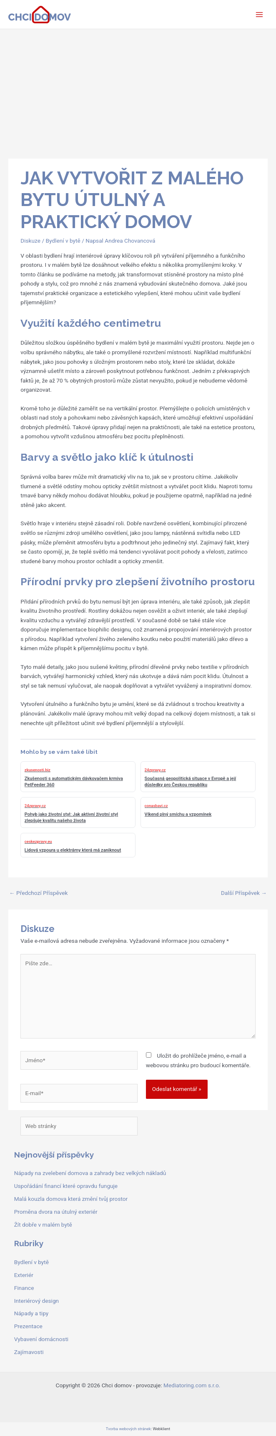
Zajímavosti (29, 1352)
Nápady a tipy (31, 1313)
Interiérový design (36, 1300)
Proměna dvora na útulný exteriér (56, 1211)
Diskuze (30, 240)
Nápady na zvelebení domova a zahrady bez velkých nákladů (90, 1173)
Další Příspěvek (244, 892)
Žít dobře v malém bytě (43, 1224)
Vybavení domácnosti (41, 1339)
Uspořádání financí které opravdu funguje (66, 1186)
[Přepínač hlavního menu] (259, 14)
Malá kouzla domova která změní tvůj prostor (71, 1198)
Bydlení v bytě (62, 240)
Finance (24, 1287)
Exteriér (23, 1275)
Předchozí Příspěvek (38, 892)
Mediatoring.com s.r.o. (191, 1385)
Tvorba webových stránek (128, 1428)
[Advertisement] (138, 91)
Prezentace (28, 1326)
